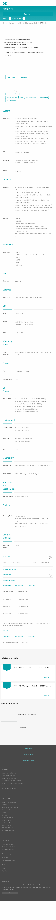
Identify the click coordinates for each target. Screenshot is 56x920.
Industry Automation (9, 819)
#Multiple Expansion (11, 99)
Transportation (7, 827)
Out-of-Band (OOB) (8, 843)
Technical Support (8, 862)
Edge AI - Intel (6, 837)
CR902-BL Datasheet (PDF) (12, 578)
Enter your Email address (10, 911)
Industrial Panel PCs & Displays (12, 800)
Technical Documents (27, 585)
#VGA (44, 96)
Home (5, 25)
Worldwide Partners (8, 878)
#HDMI (38, 96)
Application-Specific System (11, 798)
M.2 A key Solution (8, 848)
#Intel (7, 96)
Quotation (24, 79)
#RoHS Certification (31, 99)
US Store (5, 876)
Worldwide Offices (8, 867)
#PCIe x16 (23, 96)
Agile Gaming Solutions (10, 825)
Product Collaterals (27, 572)
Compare (11, 79)
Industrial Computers (9, 795)
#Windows (31, 96)
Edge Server (6, 803)
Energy (4, 830)
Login (4, 887)
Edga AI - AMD (7, 840)
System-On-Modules (16, 25)
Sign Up (4, 889)
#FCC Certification (11, 102)
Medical (4, 822)
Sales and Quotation (9, 864)
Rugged (4, 832)
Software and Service (9, 805)
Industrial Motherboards (10, 790)
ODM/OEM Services (8, 845)
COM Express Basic (31, 25)
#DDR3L (21, 99)
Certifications (27, 590)
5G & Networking (7, 835)
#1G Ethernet (15, 96)
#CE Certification (43, 99)
